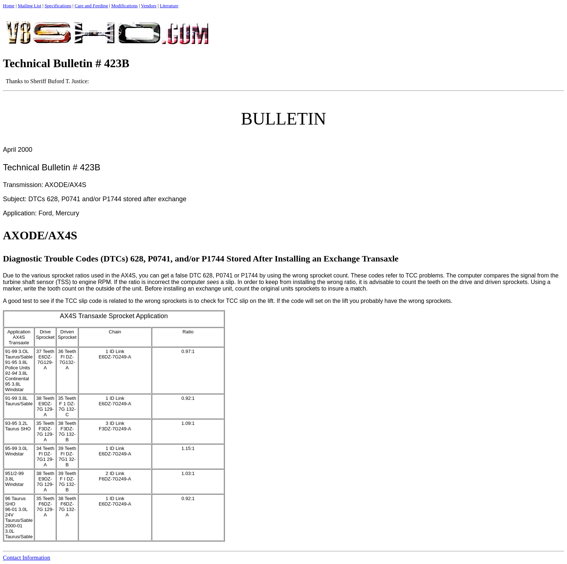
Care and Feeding (91, 5)
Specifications (58, 5)
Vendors (149, 5)
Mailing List (29, 5)
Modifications (124, 5)
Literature (169, 5)
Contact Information (26, 558)
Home (9, 5)
